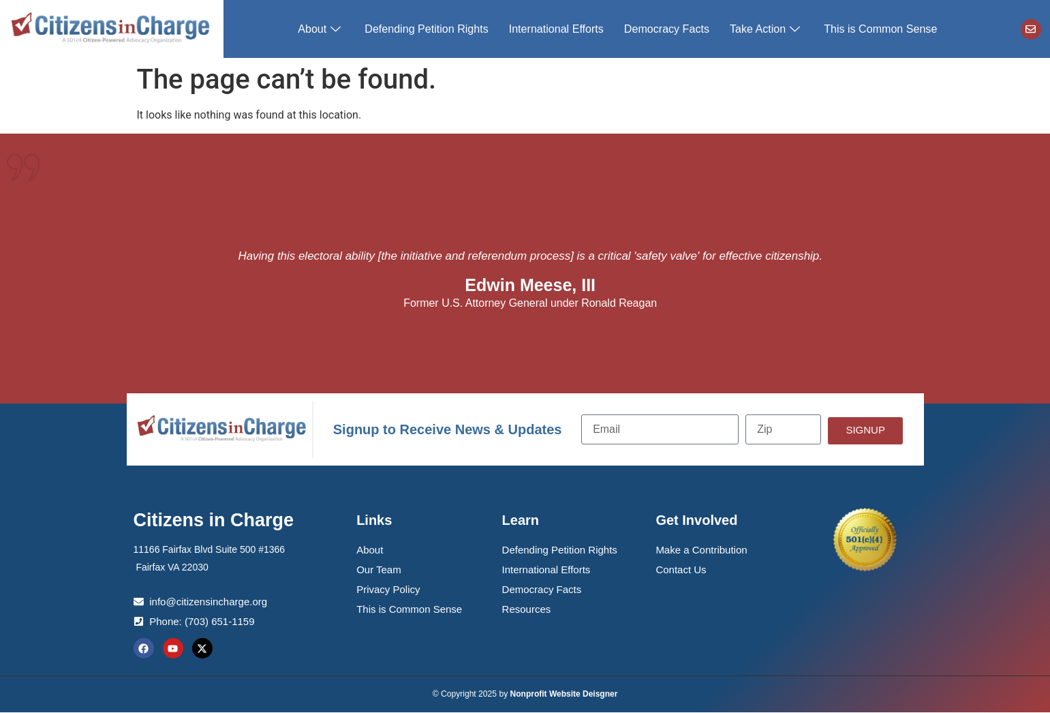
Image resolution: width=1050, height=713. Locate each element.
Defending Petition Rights (427, 29)
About (322, 29)
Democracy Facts (666, 29)
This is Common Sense (879, 29)
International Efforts (556, 29)
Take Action (766, 29)
